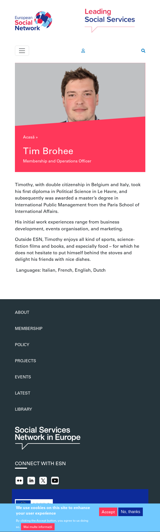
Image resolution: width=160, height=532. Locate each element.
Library (23, 409)
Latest (22, 393)
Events (23, 376)
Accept (108, 514)
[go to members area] (83, 51)
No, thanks (130, 514)
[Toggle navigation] (22, 51)
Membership (28, 328)
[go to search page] (143, 51)
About (22, 312)
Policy (22, 344)
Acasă (29, 136)
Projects (25, 360)
